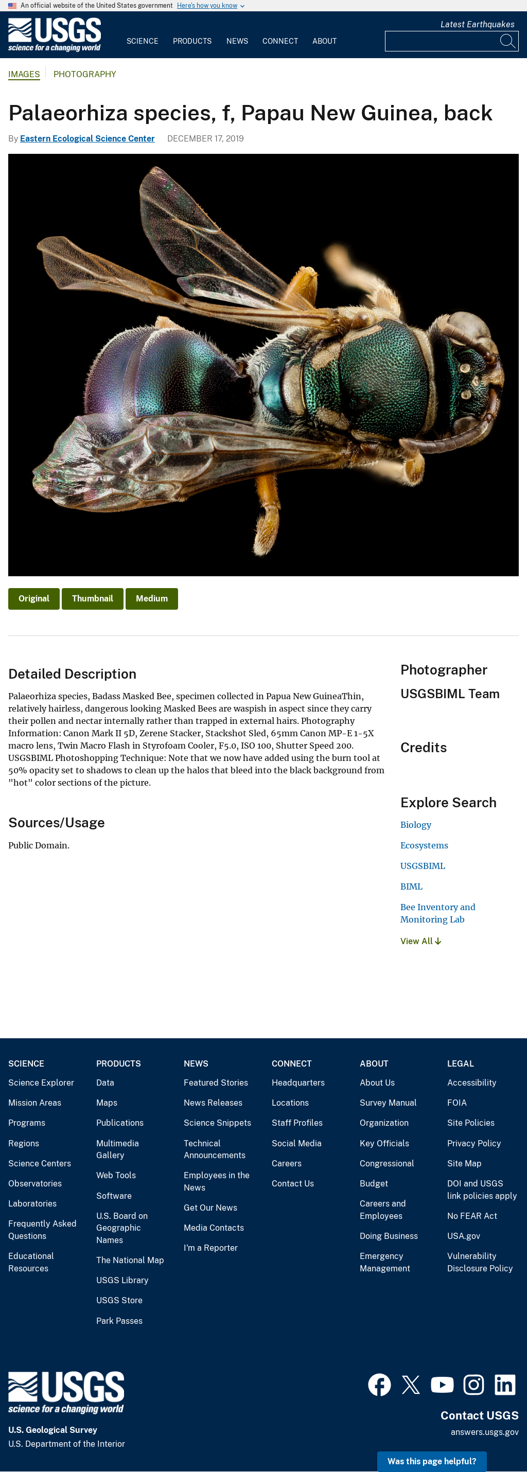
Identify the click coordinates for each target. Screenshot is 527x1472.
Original (34, 599)
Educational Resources (31, 1262)
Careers (287, 1163)
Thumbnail (92, 599)
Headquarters (298, 1083)
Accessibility (472, 1083)
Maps (106, 1103)
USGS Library (122, 1280)
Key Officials (384, 1143)
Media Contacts (214, 1228)
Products (192, 41)
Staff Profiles (297, 1123)
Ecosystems (424, 845)
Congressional (387, 1163)
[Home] (54, 50)
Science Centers (39, 1163)
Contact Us (293, 1184)
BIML (411, 886)
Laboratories (32, 1204)
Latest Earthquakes (478, 24)
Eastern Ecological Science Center (87, 139)
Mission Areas (34, 1103)
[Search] (508, 41)
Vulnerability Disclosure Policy (480, 1262)
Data (105, 1083)
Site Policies (471, 1123)
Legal (460, 1064)
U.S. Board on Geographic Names (122, 1228)
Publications (120, 1123)
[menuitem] (142, 34)
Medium (152, 599)
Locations (290, 1103)
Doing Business (389, 1236)
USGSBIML (422, 866)
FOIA (457, 1103)
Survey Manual (388, 1103)
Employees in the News (217, 1181)
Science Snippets (217, 1123)
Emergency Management (385, 1262)
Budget (374, 1184)
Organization (384, 1123)
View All (420, 941)
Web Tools (116, 1175)
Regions (23, 1143)
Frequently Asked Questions (42, 1230)
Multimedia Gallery (117, 1150)
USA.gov (463, 1236)
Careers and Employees (383, 1210)
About (324, 41)
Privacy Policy (474, 1143)
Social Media (297, 1143)
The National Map (130, 1260)
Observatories (35, 1184)
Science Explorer (41, 1083)
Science (143, 41)
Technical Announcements (214, 1150)
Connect (280, 41)
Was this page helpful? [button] (432, 1461)
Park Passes (119, 1321)
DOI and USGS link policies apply (482, 1190)
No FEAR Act (472, 1216)
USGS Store (119, 1300)
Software (114, 1196)
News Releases (213, 1103)
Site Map (464, 1163)
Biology (415, 825)
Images (24, 74)
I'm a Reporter (211, 1248)
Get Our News (210, 1208)
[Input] (452, 41)
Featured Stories (216, 1083)
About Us (377, 1083)
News (237, 41)
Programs (26, 1123)
